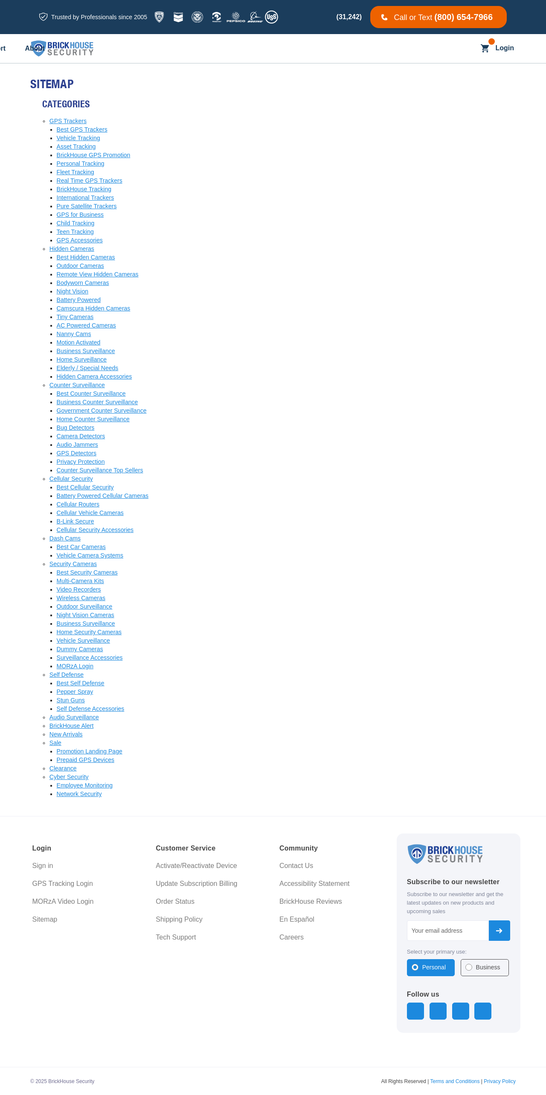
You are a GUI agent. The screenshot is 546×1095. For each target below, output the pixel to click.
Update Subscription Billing (196, 883)
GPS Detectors (76, 453)
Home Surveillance (82, 359)
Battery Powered (79, 299)
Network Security (79, 793)
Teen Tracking (75, 231)
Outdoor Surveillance (85, 606)
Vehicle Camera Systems (90, 555)
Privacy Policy (500, 1081)
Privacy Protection (81, 461)
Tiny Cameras (75, 316)
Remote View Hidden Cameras (98, 274)
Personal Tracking (81, 163)
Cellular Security (71, 478)
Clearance (63, 768)
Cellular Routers (78, 504)
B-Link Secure (75, 521)
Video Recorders (79, 589)
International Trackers (85, 197)
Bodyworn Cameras (83, 282)
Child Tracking (76, 223)
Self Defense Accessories (91, 708)
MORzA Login (75, 666)
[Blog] (290, 48)
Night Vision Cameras (85, 615)
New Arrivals (66, 734)
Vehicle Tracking (78, 138)
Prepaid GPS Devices (85, 759)
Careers (291, 937)
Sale (55, 742)
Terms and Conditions (454, 1081)
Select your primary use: (437, 951)
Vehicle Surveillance (83, 640)
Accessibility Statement (314, 883)
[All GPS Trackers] (134, 48)
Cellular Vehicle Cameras (90, 512)
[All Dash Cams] (194, 48)
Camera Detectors (81, 436)
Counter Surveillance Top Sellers (100, 470)
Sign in (42, 865)
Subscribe (499, 930)
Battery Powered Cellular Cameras (103, 495)
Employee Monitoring (85, 785)
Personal (434, 967)
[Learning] (328, 48)
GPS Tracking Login (62, 883)
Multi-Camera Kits (80, 581)
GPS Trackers (68, 121)
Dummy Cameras (80, 649)
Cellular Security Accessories (95, 529)
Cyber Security (69, 776)
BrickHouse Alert (71, 725)
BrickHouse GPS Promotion (94, 155)
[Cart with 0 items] (484, 48)
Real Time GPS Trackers (89, 180)
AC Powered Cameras (86, 325)
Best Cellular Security (85, 487)
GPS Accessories (80, 240)
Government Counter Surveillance (102, 410)
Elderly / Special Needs (88, 368)
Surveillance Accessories (90, 657)
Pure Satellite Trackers (87, 206)
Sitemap (45, 919)
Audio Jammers (77, 444)
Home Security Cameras (89, 632)
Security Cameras (73, 563)
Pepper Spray (75, 691)
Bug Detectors (76, 427)
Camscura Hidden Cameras (94, 308)
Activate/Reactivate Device (196, 865)
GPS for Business (80, 214)
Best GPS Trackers (82, 129)
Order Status (175, 901)
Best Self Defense (81, 683)
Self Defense (66, 674)
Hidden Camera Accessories (94, 376)
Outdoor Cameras (80, 265)
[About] (417, 48)
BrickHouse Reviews (310, 901)
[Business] (249, 48)
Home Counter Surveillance (93, 419)
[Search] (468, 48)
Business (488, 967)
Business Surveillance (86, 351)
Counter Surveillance (77, 385)
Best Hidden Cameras (86, 257)
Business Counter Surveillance (97, 402)
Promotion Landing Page (89, 751)
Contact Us (296, 865)
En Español (296, 919)
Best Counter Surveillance (91, 393)
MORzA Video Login (63, 901)
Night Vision (72, 291)
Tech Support (176, 937)
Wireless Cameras (81, 598)
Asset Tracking (76, 146)
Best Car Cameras (81, 546)
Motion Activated (79, 342)
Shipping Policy (179, 919)
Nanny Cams (74, 334)
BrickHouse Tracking (84, 189)
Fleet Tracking (75, 172)
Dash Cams (65, 538)
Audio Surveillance (74, 717)
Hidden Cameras (71, 248)
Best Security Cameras (87, 572)
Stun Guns (71, 700)
